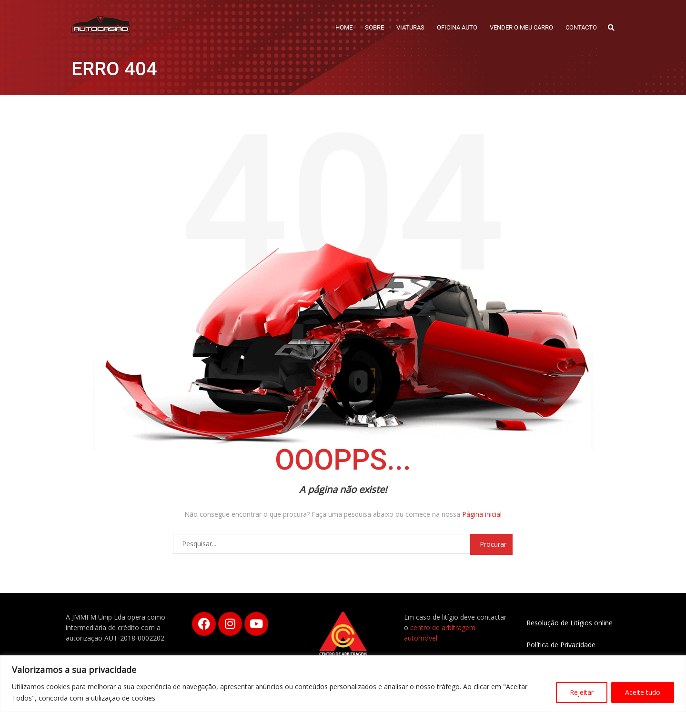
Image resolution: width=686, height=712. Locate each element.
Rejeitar (582, 692)
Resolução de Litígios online (569, 622)
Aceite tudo (642, 692)
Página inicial (482, 514)
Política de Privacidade (560, 644)
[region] (343, 683)
